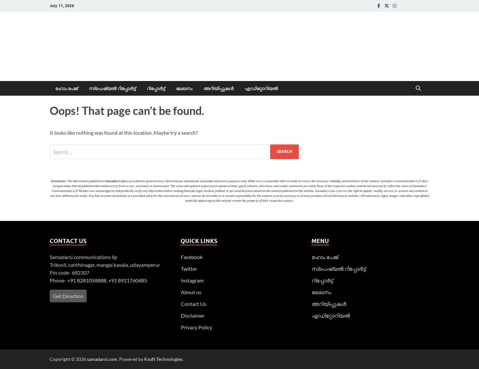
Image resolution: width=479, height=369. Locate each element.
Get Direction (68, 296)
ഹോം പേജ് (66, 88)
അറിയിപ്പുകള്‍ (218, 88)
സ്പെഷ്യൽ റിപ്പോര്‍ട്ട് (112, 88)
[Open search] (418, 88)
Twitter (189, 269)
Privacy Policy (196, 327)
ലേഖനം (184, 88)
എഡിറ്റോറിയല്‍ (261, 88)
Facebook (192, 257)
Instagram (192, 280)
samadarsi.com (102, 359)
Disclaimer (193, 315)
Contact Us (193, 304)
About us (191, 292)
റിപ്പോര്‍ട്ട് (156, 88)
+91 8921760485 (127, 280)
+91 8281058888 (86, 280)
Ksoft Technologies (163, 359)
